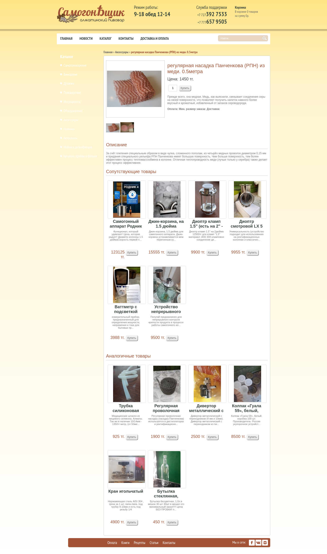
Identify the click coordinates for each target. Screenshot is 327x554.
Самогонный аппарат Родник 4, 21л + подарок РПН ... (125, 224)
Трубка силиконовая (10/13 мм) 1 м (126, 408)
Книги (125, 542)
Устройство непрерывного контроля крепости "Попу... (166, 309)
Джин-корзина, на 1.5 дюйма (166, 224)
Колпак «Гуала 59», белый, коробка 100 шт (246, 408)
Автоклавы (70, 138)
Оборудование (73, 110)
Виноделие (71, 74)
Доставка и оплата (155, 38)
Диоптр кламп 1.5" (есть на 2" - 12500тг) (206, 224)
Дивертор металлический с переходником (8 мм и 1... (206, 408)
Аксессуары (71, 119)
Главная (66, 38)
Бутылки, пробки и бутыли (80, 156)
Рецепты (139, 542)
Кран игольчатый (125, 491)
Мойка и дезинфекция (78, 147)
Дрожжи (69, 83)
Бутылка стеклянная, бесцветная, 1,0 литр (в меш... (166, 494)
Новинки (69, 129)
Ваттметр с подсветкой (125, 309)
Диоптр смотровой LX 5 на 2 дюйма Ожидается (247, 224)
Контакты (126, 38)
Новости (86, 38)
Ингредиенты (72, 101)
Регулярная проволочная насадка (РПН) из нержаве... (166, 408)
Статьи (154, 542)
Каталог (105, 38)
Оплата (112, 542)
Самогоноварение (75, 65)
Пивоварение (72, 92)
